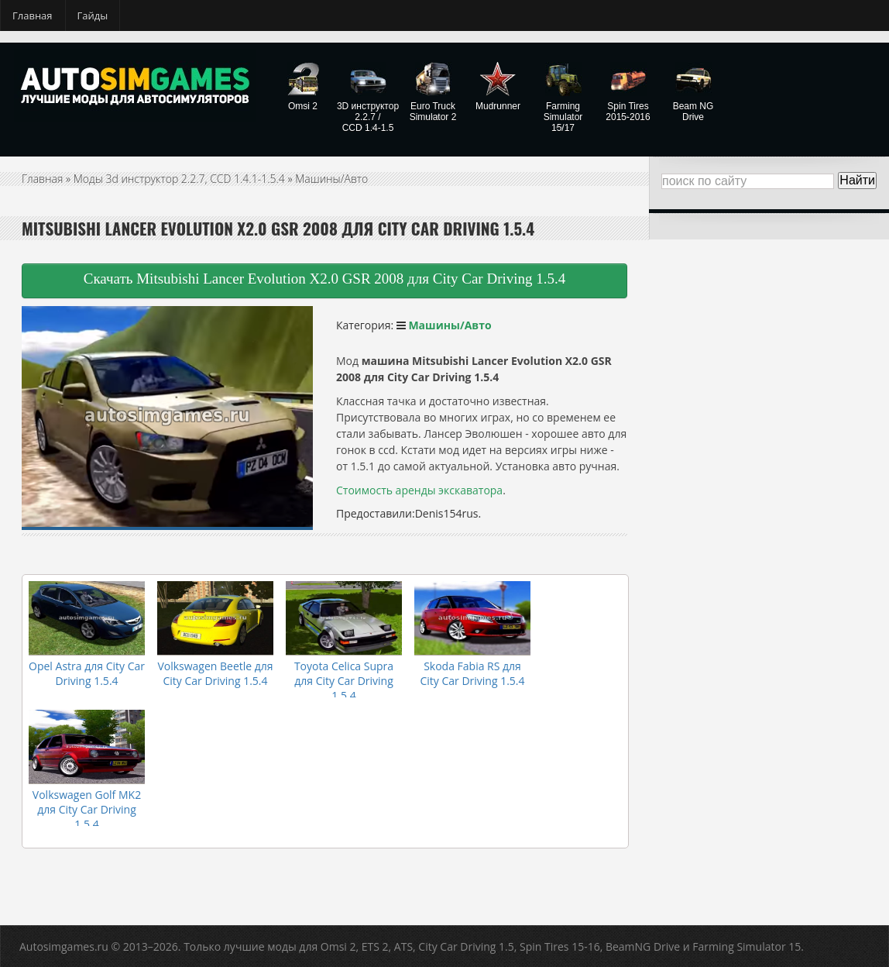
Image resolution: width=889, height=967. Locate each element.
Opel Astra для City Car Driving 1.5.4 (87, 673)
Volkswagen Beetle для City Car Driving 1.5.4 (215, 673)
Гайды (92, 15)
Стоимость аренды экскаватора (419, 490)
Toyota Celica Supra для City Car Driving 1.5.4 (343, 681)
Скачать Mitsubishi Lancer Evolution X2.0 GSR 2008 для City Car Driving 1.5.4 (325, 278)
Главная (32, 15)
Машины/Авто (331, 178)
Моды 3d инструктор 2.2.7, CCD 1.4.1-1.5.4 (179, 178)
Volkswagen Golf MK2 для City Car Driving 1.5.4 (87, 809)
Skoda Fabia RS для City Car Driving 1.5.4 (472, 673)
